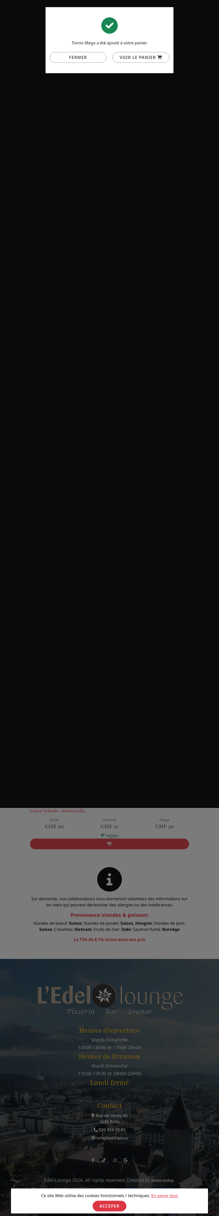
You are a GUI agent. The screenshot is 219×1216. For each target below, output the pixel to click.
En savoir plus (164, 1195)
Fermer (78, 57)
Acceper (109, 1206)
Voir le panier (141, 57)
